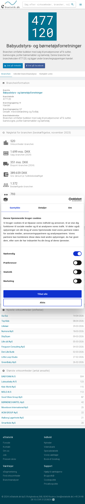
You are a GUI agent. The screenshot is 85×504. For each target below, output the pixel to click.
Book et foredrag (52, 459)
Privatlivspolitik (51, 484)
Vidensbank (49, 447)
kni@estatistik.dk (65, 496)
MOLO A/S (6, 392)
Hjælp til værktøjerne (53, 472)
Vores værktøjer (51, 455)
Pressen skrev (9, 459)
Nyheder (48, 443)
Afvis (42, 302)
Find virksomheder (11, 476)
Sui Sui (4, 316)
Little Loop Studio (9, 357)
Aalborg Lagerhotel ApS (12, 418)
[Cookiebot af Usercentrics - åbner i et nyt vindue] (69, 199)
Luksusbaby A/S (9, 382)
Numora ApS (7, 331)
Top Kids (5, 321)
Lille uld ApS (7, 342)
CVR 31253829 (44, 499)
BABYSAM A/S (8, 376)
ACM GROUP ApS (9, 413)
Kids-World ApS (8, 387)
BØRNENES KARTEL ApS (12, 402)
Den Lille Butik (7, 352)
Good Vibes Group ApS (11, 397)
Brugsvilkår (49, 476)
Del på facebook (35, 66)
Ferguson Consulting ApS (13, 347)
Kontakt (6, 447)
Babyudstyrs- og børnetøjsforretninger (22, 92)
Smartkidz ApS (8, 423)
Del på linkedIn (12, 66)
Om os (6, 451)
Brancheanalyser (11, 480)
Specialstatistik (51, 451)
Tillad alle (42, 294)
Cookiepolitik (50, 480)
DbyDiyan (5, 336)
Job (4, 455)
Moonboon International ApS (14, 407)
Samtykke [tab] (15, 207)
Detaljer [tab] (42, 207)
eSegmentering (10, 472)
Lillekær (5, 326)
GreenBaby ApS (8, 362)
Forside (6, 443)
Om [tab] (70, 207)
